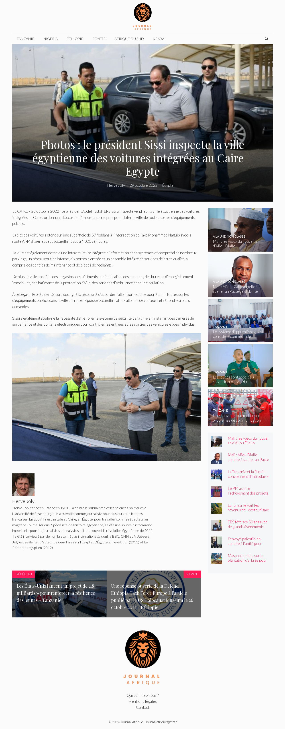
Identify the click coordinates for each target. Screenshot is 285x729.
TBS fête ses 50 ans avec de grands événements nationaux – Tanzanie (247, 527)
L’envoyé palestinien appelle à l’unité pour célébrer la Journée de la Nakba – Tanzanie (248, 546)
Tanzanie (25, 38)
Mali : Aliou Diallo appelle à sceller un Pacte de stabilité (248, 460)
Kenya (158, 38)
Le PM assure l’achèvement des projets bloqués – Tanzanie (248, 493)
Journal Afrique (132, 722)
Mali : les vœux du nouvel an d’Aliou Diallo (248, 440)
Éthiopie (75, 38)
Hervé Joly (116, 185)
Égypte (99, 38)
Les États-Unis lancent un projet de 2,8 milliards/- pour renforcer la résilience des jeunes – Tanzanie (56, 593)
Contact (142, 707)
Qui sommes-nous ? (143, 695)
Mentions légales (142, 701)
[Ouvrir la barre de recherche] (266, 38)
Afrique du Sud (129, 38)
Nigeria (50, 38)
